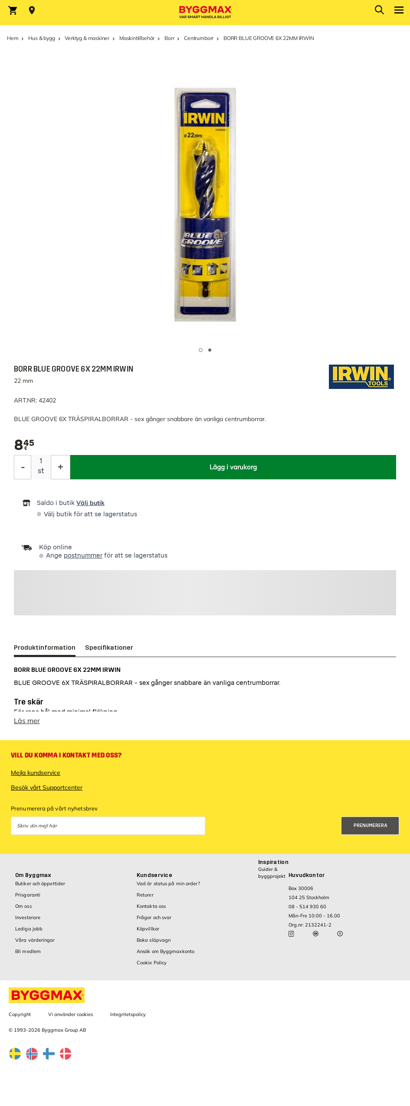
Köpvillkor (148, 929)
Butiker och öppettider (40, 883)
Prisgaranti (27, 895)
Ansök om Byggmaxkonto (165, 951)
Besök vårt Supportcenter (46, 787)
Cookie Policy (152, 963)
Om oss (23, 906)
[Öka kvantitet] (60, 467)
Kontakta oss (151, 906)
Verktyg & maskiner (87, 38)
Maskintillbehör (136, 38)
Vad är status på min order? (168, 883)
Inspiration (273, 862)
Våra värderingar (35, 940)
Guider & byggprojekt (271, 872)
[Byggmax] (205, 12)
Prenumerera (370, 825)
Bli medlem (28, 951)
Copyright (20, 1014)
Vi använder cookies (70, 1014)
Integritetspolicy (128, 1014)
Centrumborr (198, 38)
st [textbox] (41, 471)
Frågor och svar (154, 917)
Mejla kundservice (35, 773)
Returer (145, 895)
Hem (12, 38)
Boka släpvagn (154, 940)
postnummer (83, 555)
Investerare (27, 917)
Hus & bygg (41, 38)
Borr (169, 38)
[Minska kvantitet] (22, 467)
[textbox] (24, 445)
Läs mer (27, 720)
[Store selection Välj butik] (32, 10)
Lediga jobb (29, 929)
